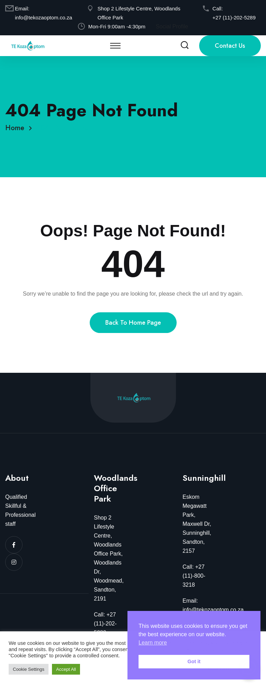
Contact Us (230, 45)
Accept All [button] (66, 669)
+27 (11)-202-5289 (234, 17)
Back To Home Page (133, 329)
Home (16, 128)
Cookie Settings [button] (28, 669)
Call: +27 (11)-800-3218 (194, 576)
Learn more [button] (153, 643)
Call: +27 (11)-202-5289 (105, 624)
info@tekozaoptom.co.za (43, 17)
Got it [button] (194, 661)
